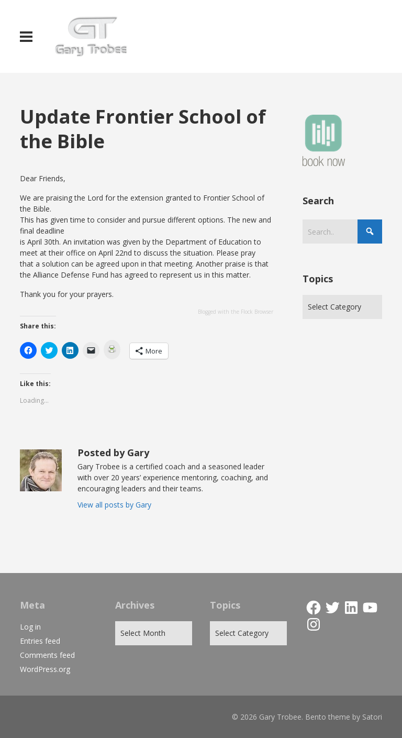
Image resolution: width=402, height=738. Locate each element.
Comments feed (47, 655)
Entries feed (40, 641)
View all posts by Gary (114, 505)
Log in (30, 627)
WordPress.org (45, 669)
